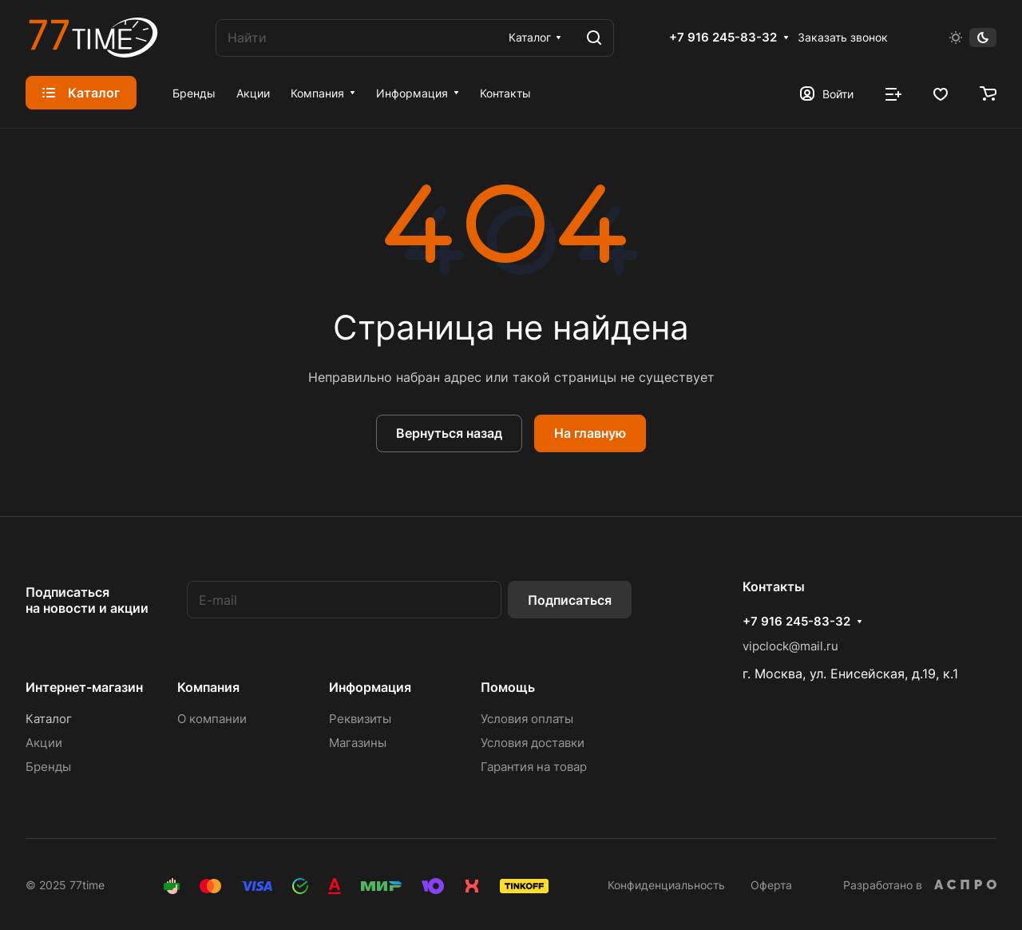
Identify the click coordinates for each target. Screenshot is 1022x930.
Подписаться (570, 600)
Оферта (771, 885)
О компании (212, 718)
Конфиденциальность (666, 885)
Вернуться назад (449, 433)
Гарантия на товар (534, 766)
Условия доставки (532, 742)
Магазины (357, 742)
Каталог (49, 718)
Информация (370, 687)
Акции (44, 742)
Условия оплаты (527, 718)
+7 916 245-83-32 (723, 37)
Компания (208, 687)
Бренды (48, 766)
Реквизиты (360, 718)
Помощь (508, 687)
